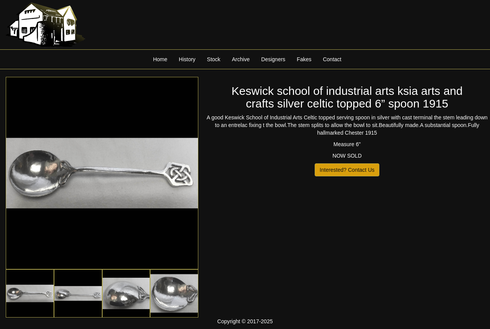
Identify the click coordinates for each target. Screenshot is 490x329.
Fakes (304, 59)
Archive (241, 59)
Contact (332, 59)
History (187, 59)
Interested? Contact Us (347, 170)
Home (160, 59)
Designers (273, 59)
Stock (213, 59)
